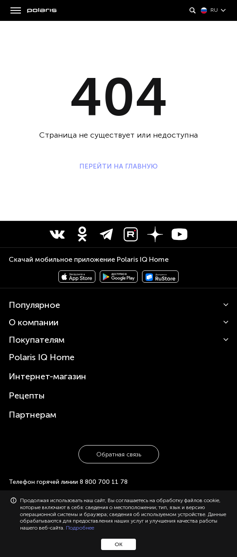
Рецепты (27, 395)
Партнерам (32, 414)
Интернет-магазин (47, 376)
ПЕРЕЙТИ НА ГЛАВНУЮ (118, 166)
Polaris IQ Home (41, 357)
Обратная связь (118, 454)
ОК (118, 544)
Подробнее (80, 528)
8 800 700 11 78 (104, 482)
